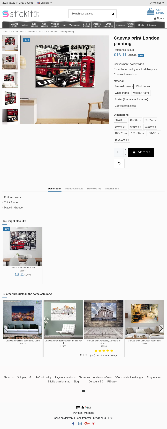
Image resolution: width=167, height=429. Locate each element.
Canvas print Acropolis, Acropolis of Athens (103, 342)
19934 (104, 346)
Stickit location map (59, 381)
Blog (76, 381)
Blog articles (154, 377)
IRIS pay (112, 381)
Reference (120, 49)
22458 (63, 346)
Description (54, 188)
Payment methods (65, 377)
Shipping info (24, 377)
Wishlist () (157, 2)
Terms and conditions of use (95, 377)
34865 (144, 343)
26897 (23, 271)
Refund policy (43, 377)
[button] (108, 25)
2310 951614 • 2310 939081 (17, 2)
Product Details (74, 188)
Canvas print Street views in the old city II (63, 342)
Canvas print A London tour (23, 267)
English (45, 2)
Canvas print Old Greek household (144, 340)
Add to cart (141, 152)
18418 (23, 343)
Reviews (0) (94, 188)
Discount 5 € (96, 381)
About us (8, 377)
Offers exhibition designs (129, 377)
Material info (112, 188)
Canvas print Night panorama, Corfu (23, 340)
